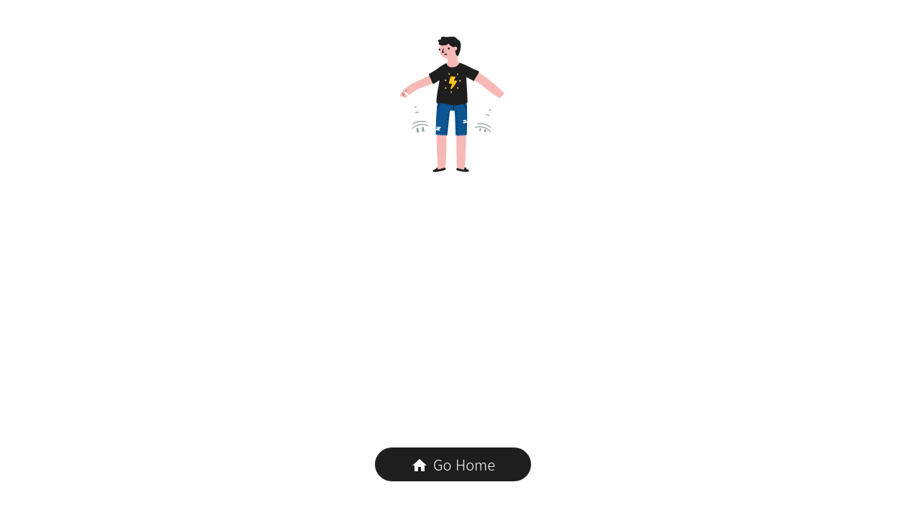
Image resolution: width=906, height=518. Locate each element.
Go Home (453, 464)
